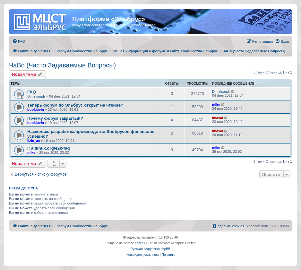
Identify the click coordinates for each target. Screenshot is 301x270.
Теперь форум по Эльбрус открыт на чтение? (75, 105)
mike (216, 105)
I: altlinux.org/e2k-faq (48, 148)
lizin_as (33, 141)
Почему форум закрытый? (55, 118)
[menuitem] (18, 41)
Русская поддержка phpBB (150, 249)
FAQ (31, 92)
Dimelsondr (36, 96)
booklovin (35, 109)
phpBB (139, 243)
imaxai (217, 118)
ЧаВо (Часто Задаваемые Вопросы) (62, 65)
